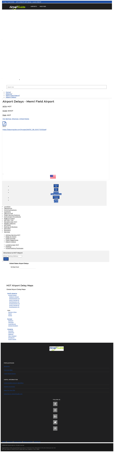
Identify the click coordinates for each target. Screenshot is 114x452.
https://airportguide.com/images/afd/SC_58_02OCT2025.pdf (24, 129)
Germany (11, 322)
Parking (8, 247)
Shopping (7, 366)
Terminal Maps (8, 370)
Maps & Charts (9, 218)
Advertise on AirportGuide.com (13, 394)
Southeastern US (14, 307)
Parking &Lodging (56, 197)
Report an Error (28, 441)
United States (12, 295)
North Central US (14, 300)
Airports (9, 94)
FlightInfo (56, 189)
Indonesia (11, 332)
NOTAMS (7, 225)
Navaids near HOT (10, 222)
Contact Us (37, 441)
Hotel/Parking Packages (14, 248)
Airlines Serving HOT (13, 235)
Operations (8, 208)
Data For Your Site (9, 390)
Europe (9, 319)
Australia (10, 331)
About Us (10, 441)
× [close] (2, 90)
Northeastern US (14, 302)
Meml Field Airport (12, 95)
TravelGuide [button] (56, 201)
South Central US (14, 305)
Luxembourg (12, 324)
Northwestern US (14, 298)
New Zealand (12, 336)
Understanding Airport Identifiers (14, 383)
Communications (10, 210)
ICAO (5, 111)
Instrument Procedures (12, 217)
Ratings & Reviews (10, 227)
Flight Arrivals (10, 238)
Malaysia (10, 334)
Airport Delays (11, 97)
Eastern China (12, 312)
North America (12, 293)
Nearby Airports (9, 223)
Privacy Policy (18, 441)
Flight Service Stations (12, 215)
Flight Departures (12, 240)
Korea (10, 315)
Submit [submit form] (6, 259)
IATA (5, 106)
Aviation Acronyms (9, 386)
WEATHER (43, 6)
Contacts (7, 212)
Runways (7, 230)
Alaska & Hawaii (14, 297)
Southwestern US (14, 303)
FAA (4, 115)
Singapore (11, 337)
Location (7, 207)
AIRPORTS (34, 6)
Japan (10, 314)
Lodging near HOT (12, 245)
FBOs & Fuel (8, 213)
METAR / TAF (9, 220)
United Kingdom (13, 325)
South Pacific (12, 339)
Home (8, 92)
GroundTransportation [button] (56, 193)
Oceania (10, 329)
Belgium (10, 320)
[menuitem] (58, 92)
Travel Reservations (10, 373)
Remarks (7, 228)
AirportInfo (56, 185)
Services (7, 232)
